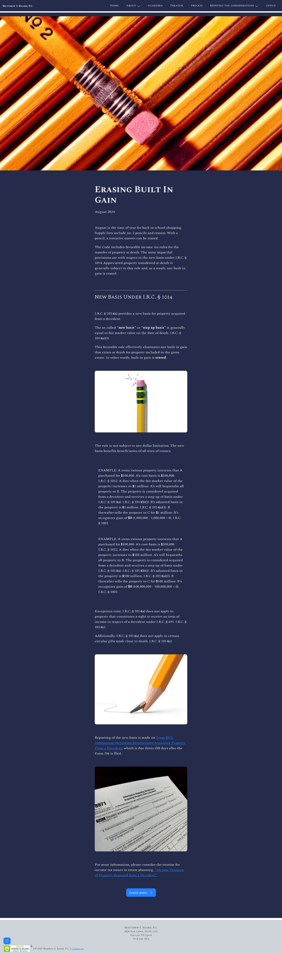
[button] (7, 940)
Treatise (176, 5)
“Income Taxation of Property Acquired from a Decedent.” (139, 872)
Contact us (78, 948)
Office (271, 5)
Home (114, 5)
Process (196, 5)
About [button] (133, 5)
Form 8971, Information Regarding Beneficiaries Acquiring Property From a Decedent (140, 743)
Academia (155, 5)
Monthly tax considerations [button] (234, 5)
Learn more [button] (141, 892)
